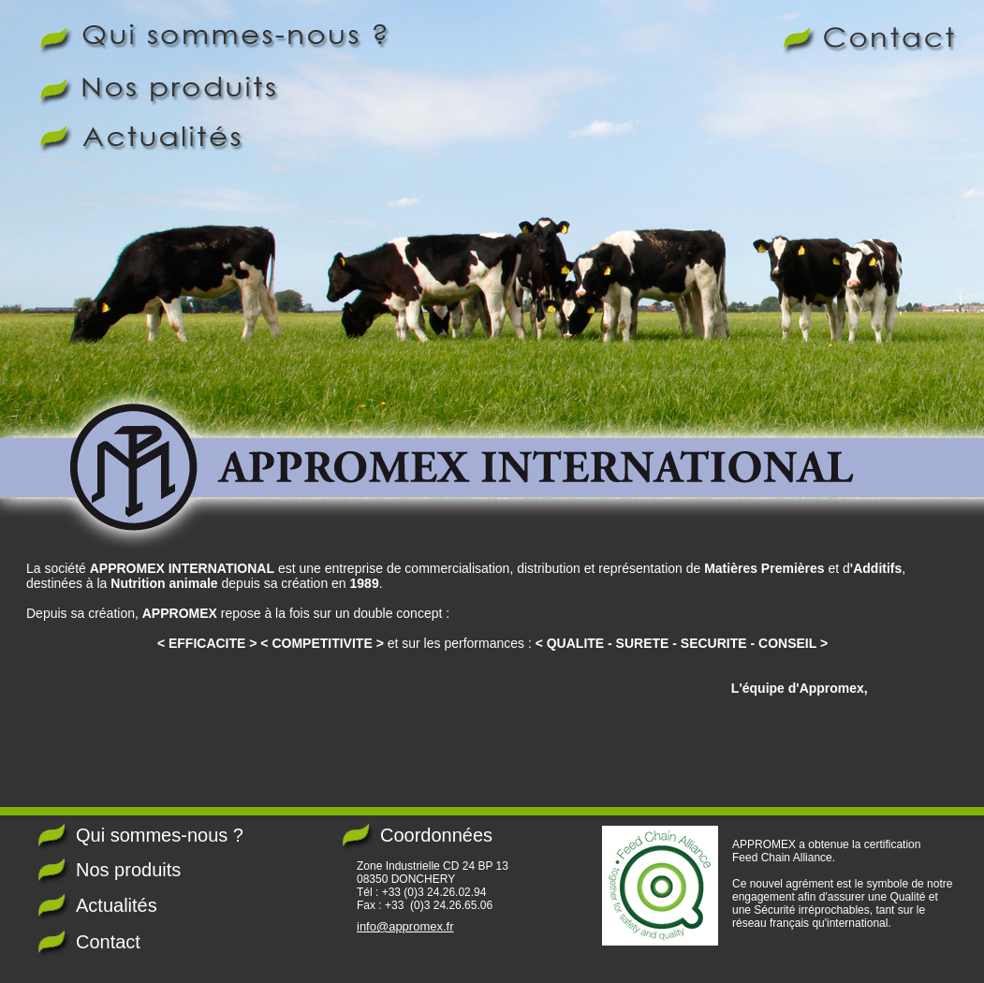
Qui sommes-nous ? (159, 835)
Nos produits (128, 869)
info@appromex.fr (405, 926)
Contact (108, 942)
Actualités (116, 905)
